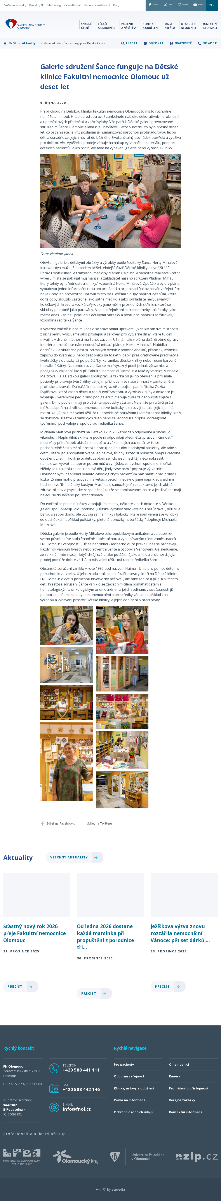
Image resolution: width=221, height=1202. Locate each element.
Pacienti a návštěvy (129, 38)
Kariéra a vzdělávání (97, 8)
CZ (121, 18)
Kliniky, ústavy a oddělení (134, 1101)
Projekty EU (36, 8)
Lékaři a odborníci (106, 38)
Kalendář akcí (72, 8)
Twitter (152, 6)
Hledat (129, 56)
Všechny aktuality (75, 870)
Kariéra (174, 1089)
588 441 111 (208, 56)
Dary (7, 15)
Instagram (176, 6)
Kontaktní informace (210, 38)
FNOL (11, 56)
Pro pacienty (124, 1077)
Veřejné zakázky (15, 8)
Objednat (154, 56)
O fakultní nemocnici (188, 38)
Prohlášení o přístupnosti (189, 1101)
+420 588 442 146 (81, 1102)
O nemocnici (179, 1077)
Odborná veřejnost (129, 1089)
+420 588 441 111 (81, 1082)
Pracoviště (181, 56)
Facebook (128, 6)
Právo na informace (129, 1113)
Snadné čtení (86, 38)
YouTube (200, 6)
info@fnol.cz (77, 1121)
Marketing (54, 8)
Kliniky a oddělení (150, 38)
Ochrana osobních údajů (133, 1125)
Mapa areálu (170, 38)
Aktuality (31, 56)
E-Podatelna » (14, 1122)
